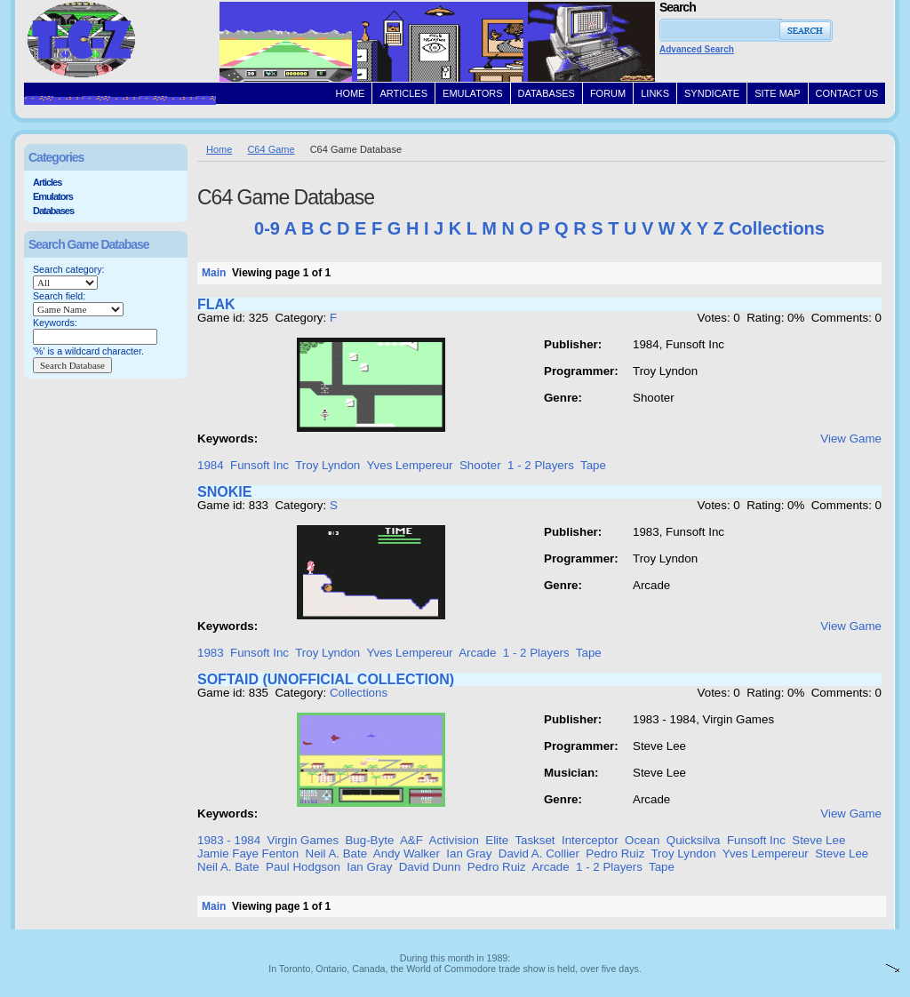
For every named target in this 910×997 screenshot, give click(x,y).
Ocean (642, 840)
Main (214, 273)
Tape (593, 465)
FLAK (216, 304)
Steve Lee (818, 840)
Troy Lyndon (327, 465)
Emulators (53, 196)
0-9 (267, 228)
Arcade (477, 652)
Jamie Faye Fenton (248, 853)
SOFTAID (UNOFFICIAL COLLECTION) (325, 679)
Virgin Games (303, 840)
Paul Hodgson (303, 866)
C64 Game (270, 149)
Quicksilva (694, 840)
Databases (53, 210)
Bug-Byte (369, 840)
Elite (496, 840)
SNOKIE (224, 491)
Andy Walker (406, 853)
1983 (210, 652)
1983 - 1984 (228, 840)
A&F (411, 840)
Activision (454, 840)
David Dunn (430, 866)
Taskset (535, 840)
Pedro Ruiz (615, 853)
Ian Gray (468, 853)
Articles (47, 182)
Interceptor (590, 840)
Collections (777, 228)
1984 (210, 465)
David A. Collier (539, 853)
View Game (851, 438)
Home (219, 149)
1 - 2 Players (540, 465)
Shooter (480, 465)
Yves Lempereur (409, 465)
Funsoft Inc (259, 465)
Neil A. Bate (337, 853)
